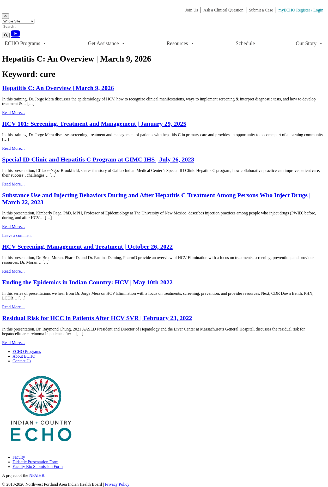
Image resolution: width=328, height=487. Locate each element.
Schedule (245, 43)
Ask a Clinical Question (223, 10)
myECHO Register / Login (300, 10)
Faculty (19, 457)
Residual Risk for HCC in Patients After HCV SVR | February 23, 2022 (97, 318)
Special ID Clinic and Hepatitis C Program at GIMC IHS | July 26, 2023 (98, 159)
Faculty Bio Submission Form (38, 466)
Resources (181, 43)
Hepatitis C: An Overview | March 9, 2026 (58, 88)
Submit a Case (261, 10)
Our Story (309, 43)
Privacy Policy (117, 484)
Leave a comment (17, 235)
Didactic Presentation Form (35, 462)
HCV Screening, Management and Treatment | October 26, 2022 (87, 246)
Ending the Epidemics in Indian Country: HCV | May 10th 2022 (87, 282)
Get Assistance (106, 43)
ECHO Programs (26, 43)
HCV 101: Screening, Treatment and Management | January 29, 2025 (94, 123)
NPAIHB (36, 475)
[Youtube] (15, 33)
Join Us (191, 10)
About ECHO (24, 356)
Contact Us (22, 361)
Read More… (13, 112)
